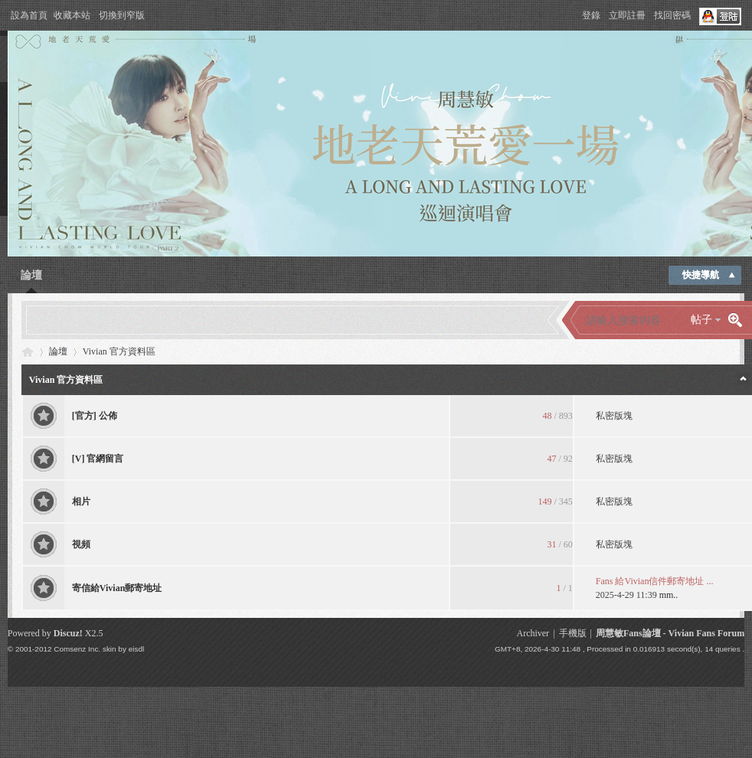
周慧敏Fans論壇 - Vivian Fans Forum (670, 633)
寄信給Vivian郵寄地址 (117, 588)
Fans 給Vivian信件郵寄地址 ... (655, 581)
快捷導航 (700, 275)
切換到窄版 (122, 15)
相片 (81, 501)
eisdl (136, 649)
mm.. (668, 595)
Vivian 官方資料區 (66, 379)
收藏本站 (72, 15)
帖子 (701, 319)
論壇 (31, 275)
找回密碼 (672, 15)
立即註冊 (627, 15)
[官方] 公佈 (94, 415)
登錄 (591, 15)
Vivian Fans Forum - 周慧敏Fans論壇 (27, 352)
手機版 (573, 633)
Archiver (532, 633)
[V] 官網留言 (98, 458)
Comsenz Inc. (77, 649)
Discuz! (68, 633)
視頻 (81, 544)
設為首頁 (29, 15)
